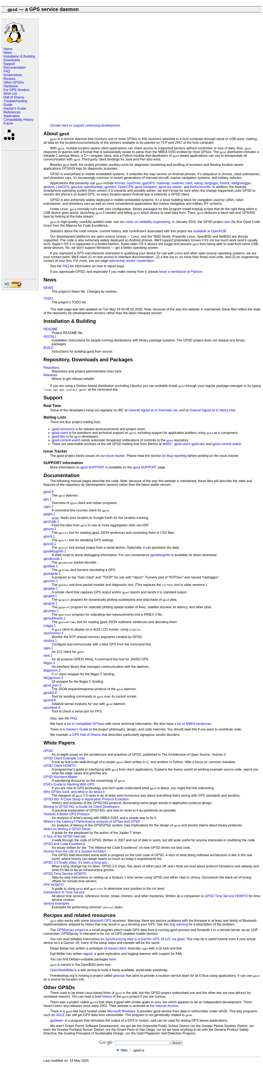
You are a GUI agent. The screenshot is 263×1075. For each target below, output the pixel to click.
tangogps (211, 183)
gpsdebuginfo (160, 555)
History (28, 119)
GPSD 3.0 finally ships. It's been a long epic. (75, 862)
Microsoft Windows (121, 1011)
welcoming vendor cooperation (131, 260)
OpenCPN (125, 187)
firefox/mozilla (200, 187)
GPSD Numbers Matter (60, 777)
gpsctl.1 (49, 536)
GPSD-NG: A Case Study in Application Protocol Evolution (86, 799)
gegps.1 (49, 514)
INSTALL (50, 336)
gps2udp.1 (51, 521)
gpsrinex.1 (51, 611)
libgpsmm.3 (51, 670)
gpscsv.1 (49, 529)
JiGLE (60, 1015)
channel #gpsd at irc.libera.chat (212, 410)
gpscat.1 (49, 544)
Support (9, 64)
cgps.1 (48, 506)
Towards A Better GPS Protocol (66, 814)
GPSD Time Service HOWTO (64, 873)
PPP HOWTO (53, 885)
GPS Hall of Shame (86, 734)
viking (198, 183)
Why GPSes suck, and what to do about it (73, 792)
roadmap (163, 183)
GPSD (48, 751)
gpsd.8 (48, 491)
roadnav (178, 183)
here (112, 959)
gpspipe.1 (50, 588)
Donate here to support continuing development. (85, 125)
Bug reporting (177, 455)
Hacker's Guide (15, 108)
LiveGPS (62, 187)
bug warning (179, 924)
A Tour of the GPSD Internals (64, 836)
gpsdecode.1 (52, 558)
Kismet (120, 183)
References (12, 112)
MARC (167, 444)
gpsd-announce (63, 429)
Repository (51, 367)
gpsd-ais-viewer (170, 187)
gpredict (110, 187)
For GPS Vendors (16, 90)
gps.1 (47, 499)
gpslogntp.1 (52, 573)
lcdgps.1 (49, 625)
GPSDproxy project (71, 930)
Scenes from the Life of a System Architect (74, 851)
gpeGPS (148, 183)
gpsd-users (60, 433)
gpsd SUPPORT (92, 467)
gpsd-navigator (146, 187)
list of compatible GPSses (85, 723)
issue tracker (115, 455)
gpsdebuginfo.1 (54, 551)
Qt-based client (115, 948)
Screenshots (13, 75)
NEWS (48, 288)
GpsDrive (134, 183)
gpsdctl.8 (50, 692)
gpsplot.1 (50, 596)
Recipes (10, 78)
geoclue (77, 187)
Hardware (11, 86)
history (107, 996)
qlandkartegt (93, 187)
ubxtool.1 (50, 640)
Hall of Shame (14, 97)
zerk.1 (48, 655)
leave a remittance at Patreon (180, 271)
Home (8, 49)
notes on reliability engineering (148, 222)
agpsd (87, 953)
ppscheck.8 (51, 707)
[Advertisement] (20, 214)
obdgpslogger (241, 183)
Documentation (15, 67)
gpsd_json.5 (52, 685)
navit (188, 183)
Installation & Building (19, 56)
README (50, 329)
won (227, 222)
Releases (50, 375)
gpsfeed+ (57, 1020)
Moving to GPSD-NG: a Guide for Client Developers (81, 806)
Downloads (12, 60)
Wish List (10, 93)
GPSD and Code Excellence (64, 844)
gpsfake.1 (50, 566)
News (8, 52)
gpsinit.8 (49, 700)
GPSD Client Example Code (64, 758)
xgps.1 (48, 648)
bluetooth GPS (100, 920)
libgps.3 (49, 663)
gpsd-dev (58, 436)
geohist (48, 187)
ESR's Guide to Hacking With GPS (68, 784)
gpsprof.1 (50, 603)
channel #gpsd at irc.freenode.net (153, 410)
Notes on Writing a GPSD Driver (67, 829)
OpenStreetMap (61, 970)
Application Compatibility (13, 117)
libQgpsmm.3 (53, 678)
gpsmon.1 (50, 581)
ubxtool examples (56, 903)
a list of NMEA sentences (192, 723)
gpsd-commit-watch (66, 440)
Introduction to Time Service (63, 892)
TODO (48, 298)
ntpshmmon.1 (53, 633)
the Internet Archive (164, 1006)
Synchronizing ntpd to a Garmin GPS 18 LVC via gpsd (144, 939)
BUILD (48, 348)
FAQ (7, 71)
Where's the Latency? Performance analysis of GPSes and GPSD (91, 821)
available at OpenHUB (209, 231)
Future (8, 123)
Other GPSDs (14, 82)
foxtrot (224, 183)
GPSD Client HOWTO (59, 765)
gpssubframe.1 (54, 618)
